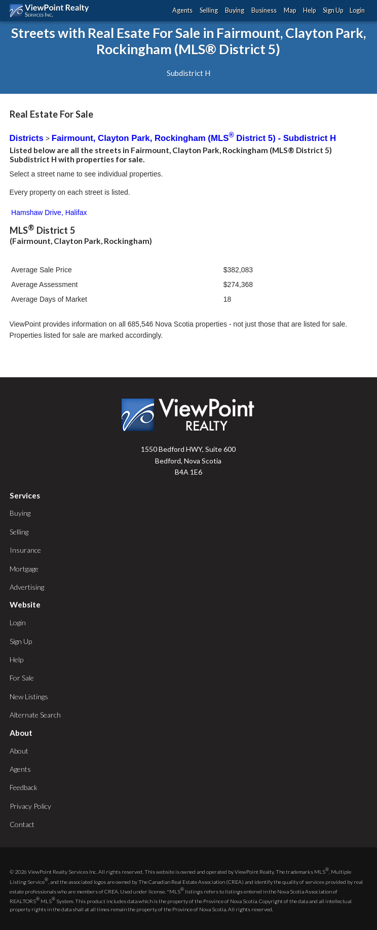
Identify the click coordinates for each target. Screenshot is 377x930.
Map (290, 10)
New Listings (29, 696)
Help (309, 10)
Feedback (23, 787)
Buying (234, 10)
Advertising (27, 587)
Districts (27, 138)
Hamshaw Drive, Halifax (49, 212)
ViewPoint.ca (52, 10)
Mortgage (24, 568)
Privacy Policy (30, 806)
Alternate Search (35, 714)
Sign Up (333, 10)
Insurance (25, 550)
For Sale (22, 677)
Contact (22, 824)
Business (264, 10)
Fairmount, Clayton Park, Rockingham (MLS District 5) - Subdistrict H (194, 138)
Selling (209, 10)
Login (357, 10)
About (19, 750)
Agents (182, 10)
